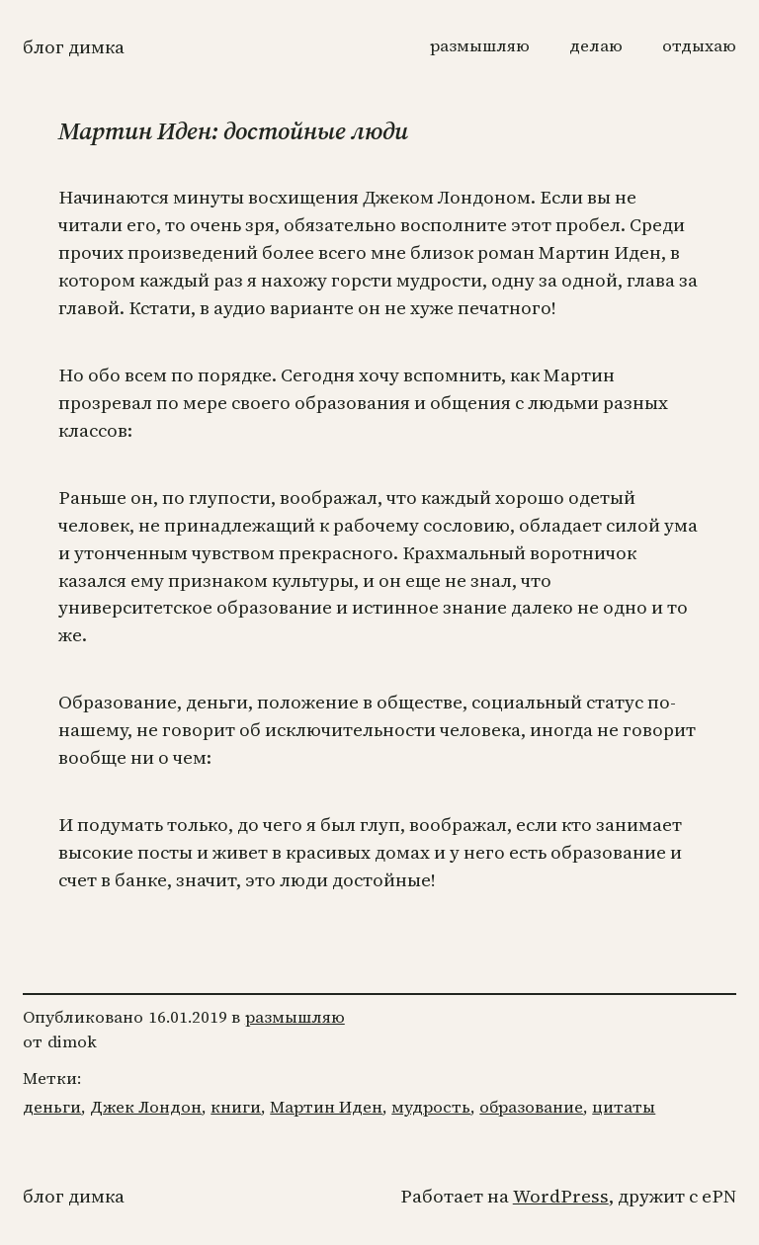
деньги (52, 1107)
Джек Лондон (146, 1107)
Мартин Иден (326, 1107)
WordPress (561, 1196)
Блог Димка (74, 47)
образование (531, 1107)
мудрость (430, 1107)
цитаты (623, 1107)
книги (236, 1107)
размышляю (295, 1017)
